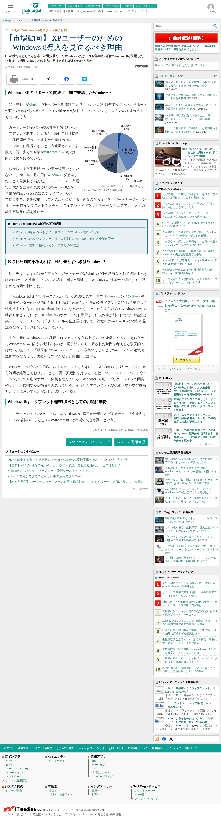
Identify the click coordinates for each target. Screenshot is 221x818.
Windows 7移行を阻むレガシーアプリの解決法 (47, 245)
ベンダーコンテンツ (171, 75)
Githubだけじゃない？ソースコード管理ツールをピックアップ (51, 470)
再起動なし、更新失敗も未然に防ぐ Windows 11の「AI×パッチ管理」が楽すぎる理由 (191, 472)
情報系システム (101, 772)
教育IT (95, 794)
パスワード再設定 (42, 748)
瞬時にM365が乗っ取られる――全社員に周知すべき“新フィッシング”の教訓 (200, 153)
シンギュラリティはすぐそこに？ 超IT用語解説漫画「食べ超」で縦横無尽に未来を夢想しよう (195, 418)
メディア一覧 (11, 814)
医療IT (95, 790)
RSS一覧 (139, 794)
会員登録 (23, 748)
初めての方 (191, 748)
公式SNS (26, 814)
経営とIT (54, 790)
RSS (157, 739)
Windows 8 (55, 175)
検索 (215, 26)
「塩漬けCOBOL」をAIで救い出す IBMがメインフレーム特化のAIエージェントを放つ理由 (191, 549)
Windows (35, 104)
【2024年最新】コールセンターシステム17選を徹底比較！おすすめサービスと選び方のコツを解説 (76, 481)
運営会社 (103, 814)
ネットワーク (14, 776)
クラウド (11, 760)
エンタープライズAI (104, 776)
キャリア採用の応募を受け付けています (181, 65)
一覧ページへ (210, 444)
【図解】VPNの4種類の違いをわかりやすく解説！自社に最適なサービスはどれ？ (64, 465)
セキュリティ (57, 760)
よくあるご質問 (65, 748)
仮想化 (10, 764)
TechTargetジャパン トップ (88, 442)
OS (21, 111)
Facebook (164, 739)
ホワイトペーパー (145, 790)
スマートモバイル (16, 772)
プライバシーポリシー (76, 814)
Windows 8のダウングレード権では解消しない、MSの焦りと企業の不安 (65, 238)
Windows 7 (52, 152)
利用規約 (157, 748)
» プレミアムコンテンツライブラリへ (178, 369)
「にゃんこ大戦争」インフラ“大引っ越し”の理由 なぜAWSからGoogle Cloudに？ (190, 305)
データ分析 (98, 764)
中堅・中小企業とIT (60, 794)
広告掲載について (137, 748)
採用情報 (115, 814)
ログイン (9, 748)
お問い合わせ (116, 748)
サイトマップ (173, 748)
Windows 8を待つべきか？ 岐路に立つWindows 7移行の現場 (57, 232)
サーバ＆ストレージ (18, 768)
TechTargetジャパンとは (91, 748)
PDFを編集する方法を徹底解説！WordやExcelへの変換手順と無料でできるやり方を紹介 (68, 459)
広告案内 (38, 814)
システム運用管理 (131, 442)
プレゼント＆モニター (148, 798)
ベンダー (131, 296)
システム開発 (14, 790)
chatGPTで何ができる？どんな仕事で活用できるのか (44, 476)
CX (93, 768)
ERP (94, 760)
